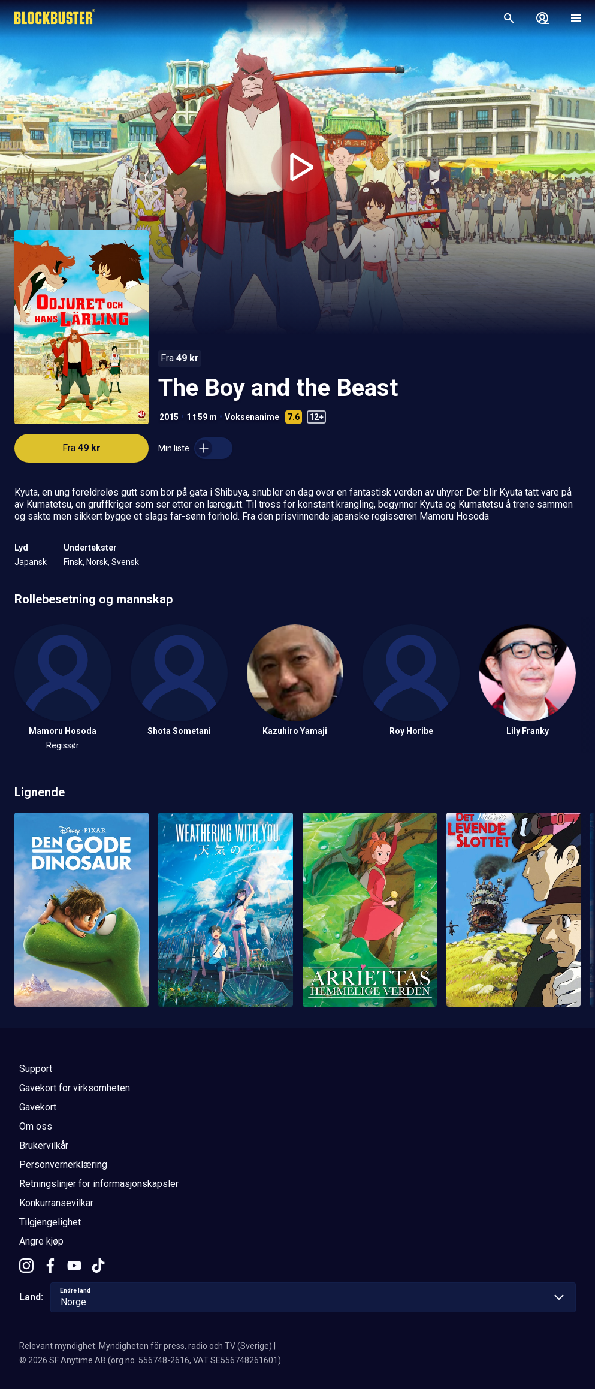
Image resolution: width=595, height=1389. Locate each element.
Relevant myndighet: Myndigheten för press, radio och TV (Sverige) (145, 1346)
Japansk (30, 562)
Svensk (125, 562)
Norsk (97, 562)
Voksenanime (252, 417)
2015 (169, 417)
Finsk (73, 562)
